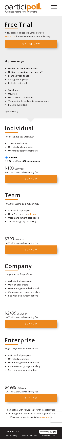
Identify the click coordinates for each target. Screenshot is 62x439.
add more (33, 214)
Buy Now (31, 178)
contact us (10, 36)
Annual (13, 157)
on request (45, 416)
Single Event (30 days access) (24, 161)
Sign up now (31, 44)
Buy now (31, 249)
